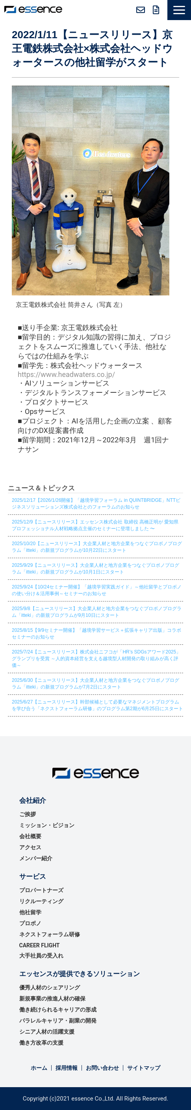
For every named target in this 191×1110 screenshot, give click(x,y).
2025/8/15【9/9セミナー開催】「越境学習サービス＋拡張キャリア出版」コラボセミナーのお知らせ (96, 633)
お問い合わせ (140, 10)
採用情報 (67, 1068)
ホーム (39, 1068)
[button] (179, 10)
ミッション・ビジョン (46, 825)
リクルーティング (41, 901)
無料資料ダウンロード (156, 10)
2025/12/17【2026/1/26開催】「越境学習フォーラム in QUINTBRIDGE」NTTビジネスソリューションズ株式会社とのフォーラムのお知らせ (96, 503)
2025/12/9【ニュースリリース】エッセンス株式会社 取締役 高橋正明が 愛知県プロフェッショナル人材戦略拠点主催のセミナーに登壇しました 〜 (95, 525)
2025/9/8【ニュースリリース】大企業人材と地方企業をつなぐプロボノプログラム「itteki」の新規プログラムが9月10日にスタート (97, 612)
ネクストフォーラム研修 (49, 934)
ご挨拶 (27, 814)
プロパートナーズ (41, 890)
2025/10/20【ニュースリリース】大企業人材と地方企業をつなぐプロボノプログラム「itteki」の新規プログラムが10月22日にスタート (97, 547)
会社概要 (30, 836)
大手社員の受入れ (41, 955)
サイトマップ (143, 1068)
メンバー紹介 (35, 858)
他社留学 (30, 912)
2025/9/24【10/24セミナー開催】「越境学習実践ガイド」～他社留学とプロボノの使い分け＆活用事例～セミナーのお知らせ (97, 590)
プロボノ (30, 923)
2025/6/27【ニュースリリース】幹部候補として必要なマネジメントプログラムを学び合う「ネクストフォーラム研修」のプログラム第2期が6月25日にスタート (97, 705)
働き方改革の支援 (41, 1042)
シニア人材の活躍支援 (46, 1031)
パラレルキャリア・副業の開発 (57, 1020)
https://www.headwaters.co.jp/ (66, 374)
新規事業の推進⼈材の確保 (52, 998)
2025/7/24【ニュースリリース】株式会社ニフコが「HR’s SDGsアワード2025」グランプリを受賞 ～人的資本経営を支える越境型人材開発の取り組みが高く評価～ (96, 658)
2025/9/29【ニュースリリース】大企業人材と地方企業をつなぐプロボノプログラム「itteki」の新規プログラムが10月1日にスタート (95, 568)
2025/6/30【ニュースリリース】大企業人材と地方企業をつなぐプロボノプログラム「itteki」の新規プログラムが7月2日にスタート (95, 684)
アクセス (30, 847)
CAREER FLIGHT (39, 945)
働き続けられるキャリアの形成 (57, 1009)
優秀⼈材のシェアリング (49, 987)
